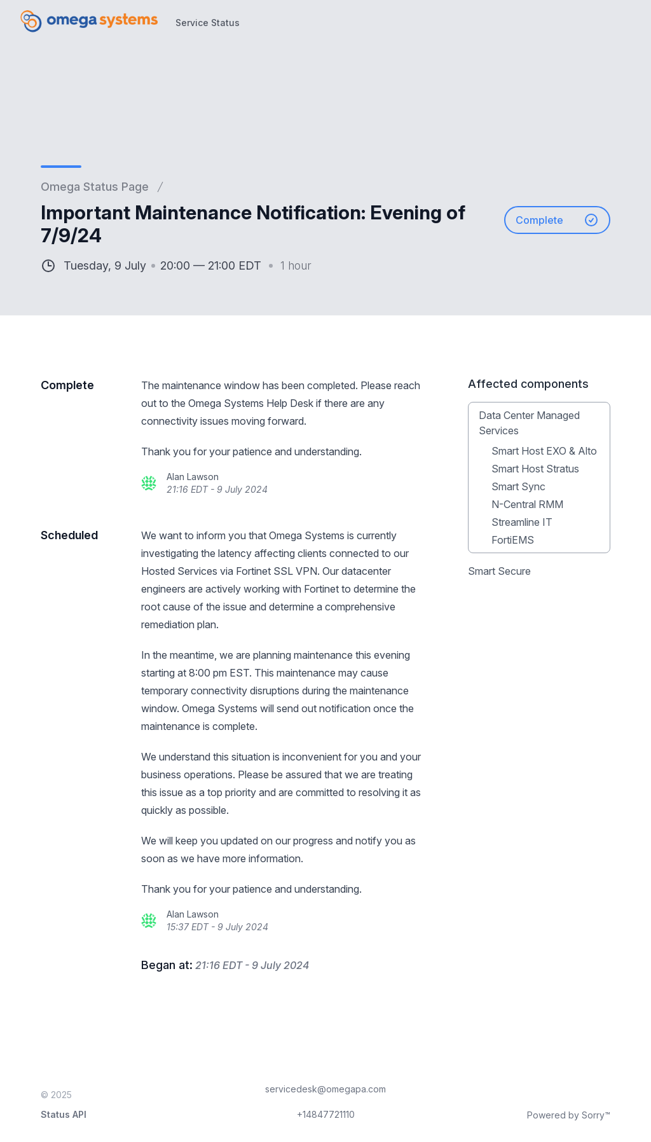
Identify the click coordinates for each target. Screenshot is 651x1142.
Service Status (207, 22)
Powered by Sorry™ (568, 1115)
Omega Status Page (95, 186)
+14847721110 (326, 1114)
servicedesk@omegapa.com (325, 1089)
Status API (63, 1114)
